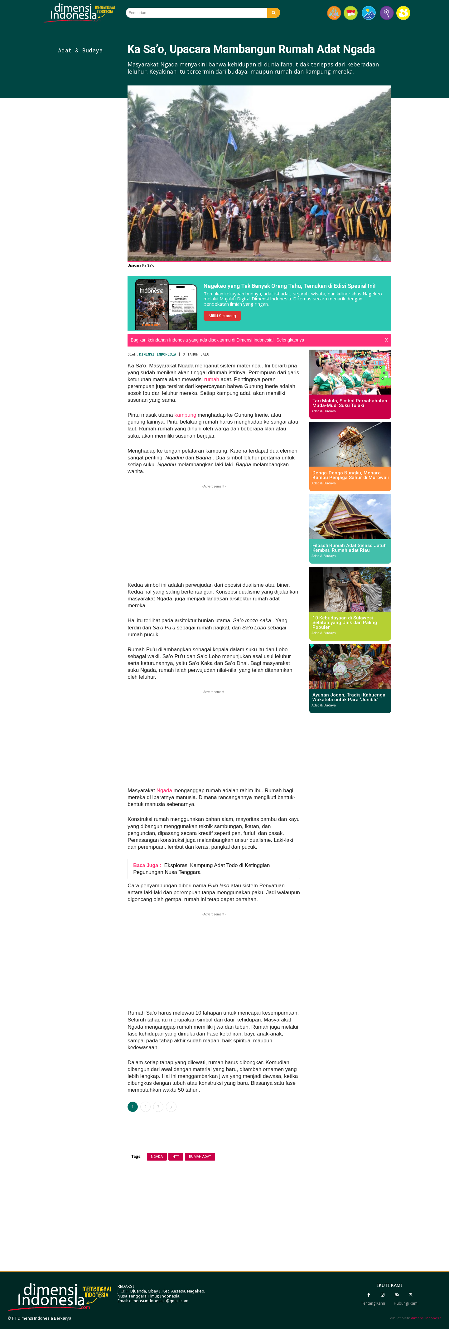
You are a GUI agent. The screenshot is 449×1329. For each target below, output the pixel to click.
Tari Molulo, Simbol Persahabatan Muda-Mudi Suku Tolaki (349, 403)
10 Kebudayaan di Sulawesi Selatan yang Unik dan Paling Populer (344, 622)
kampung (185, 415)
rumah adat (200, 1157)
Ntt (175, 1157)
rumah (211, 379)
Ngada (164, 790)
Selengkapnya (290, 339)
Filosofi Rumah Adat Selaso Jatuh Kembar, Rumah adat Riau (349, 548)
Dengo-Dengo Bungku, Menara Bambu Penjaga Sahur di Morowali (350, 475)
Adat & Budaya (80, 50)
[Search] (273, 13)
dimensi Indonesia (426, 1318)
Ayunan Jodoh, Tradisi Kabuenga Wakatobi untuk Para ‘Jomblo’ (348, 697)
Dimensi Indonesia (157, 354)
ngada (157, 1157)
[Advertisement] (90, 211)
